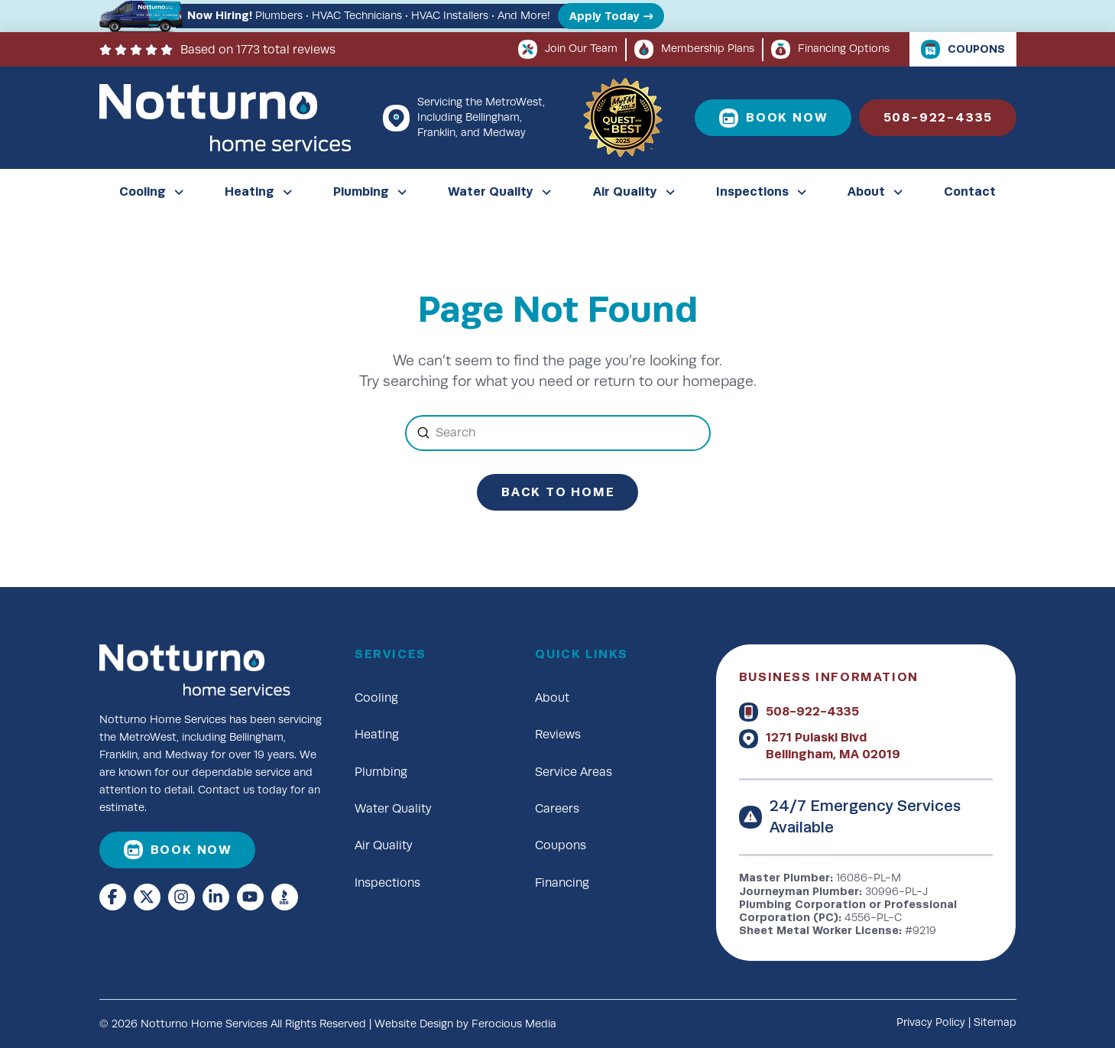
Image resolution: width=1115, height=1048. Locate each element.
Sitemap (995, 1022)
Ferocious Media (514, 1023)
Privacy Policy (930, 1022)
